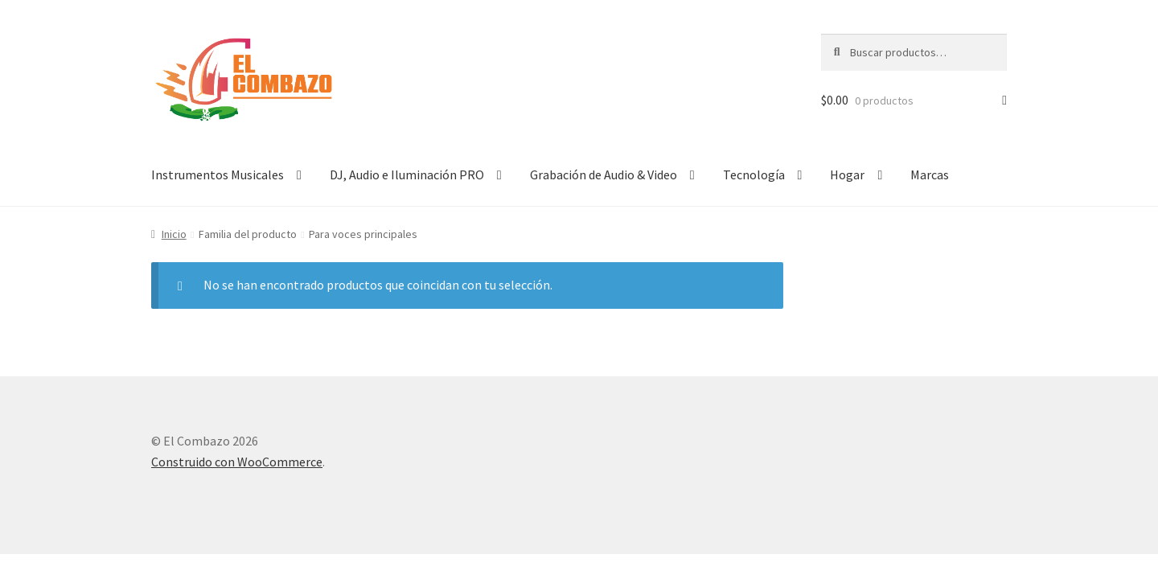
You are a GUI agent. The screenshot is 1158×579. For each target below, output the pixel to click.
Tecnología (754, 174)
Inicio (174, 234)
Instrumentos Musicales (217, 174)
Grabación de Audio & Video (603, 174)
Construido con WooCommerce (236, 462)
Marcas (929, 174)
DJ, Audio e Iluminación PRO (407, 174)
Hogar (847, 174)
